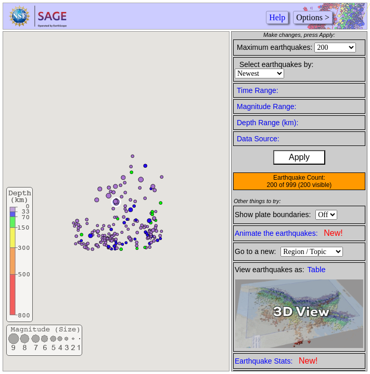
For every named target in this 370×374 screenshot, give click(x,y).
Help (277, 17)
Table (317, 269)
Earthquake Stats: (276, 360)
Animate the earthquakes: (289, 233)
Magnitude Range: (266, 106)
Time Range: (257, 90)
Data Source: (258, 139)
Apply (299, 157)
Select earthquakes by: (276, 64)
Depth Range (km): (267, 122)
